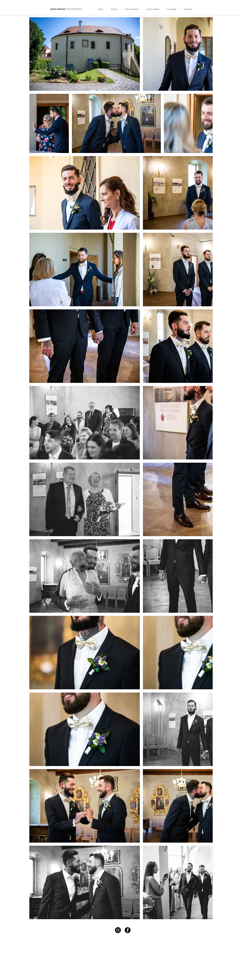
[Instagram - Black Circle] (118, 930)
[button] (131, 9)
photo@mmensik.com (104, 946)
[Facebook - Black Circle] (128, 930)
